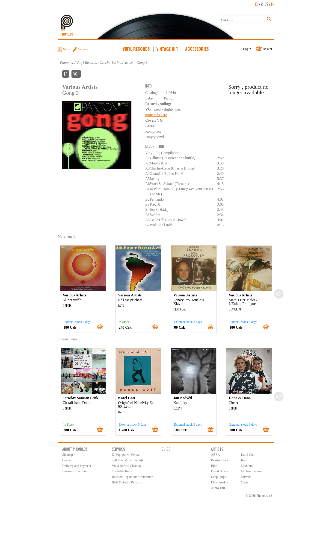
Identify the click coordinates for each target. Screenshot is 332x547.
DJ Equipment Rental (126, 454)
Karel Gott (248, 454)
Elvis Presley (219, 482)
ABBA (215, 454)
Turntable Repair (123, 471)
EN (272, 4)
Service (83, 49)
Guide (165, 449)
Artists (217, 449)
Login (247, 49)
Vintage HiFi (167, 49)
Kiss (244, 460)
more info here (156, 115)
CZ (266, 4)
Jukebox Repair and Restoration (132, 477)
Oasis (244, 482)
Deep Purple (219, 477)
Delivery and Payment (76, 466)
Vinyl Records (137, 49)
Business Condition (74, 471)
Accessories (197, 49)
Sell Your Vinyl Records (127, 460)
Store (66, 49)
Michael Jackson (252, 471)
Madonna (247, 466)
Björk (214, 466)
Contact (67, 460)
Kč (256, 4)
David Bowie (219, 471)
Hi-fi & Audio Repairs (126, 482)
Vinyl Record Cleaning (127, 466)
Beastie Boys (219, 460)
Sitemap (67, 454)
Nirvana (246, 477)
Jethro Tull (218, 488)
